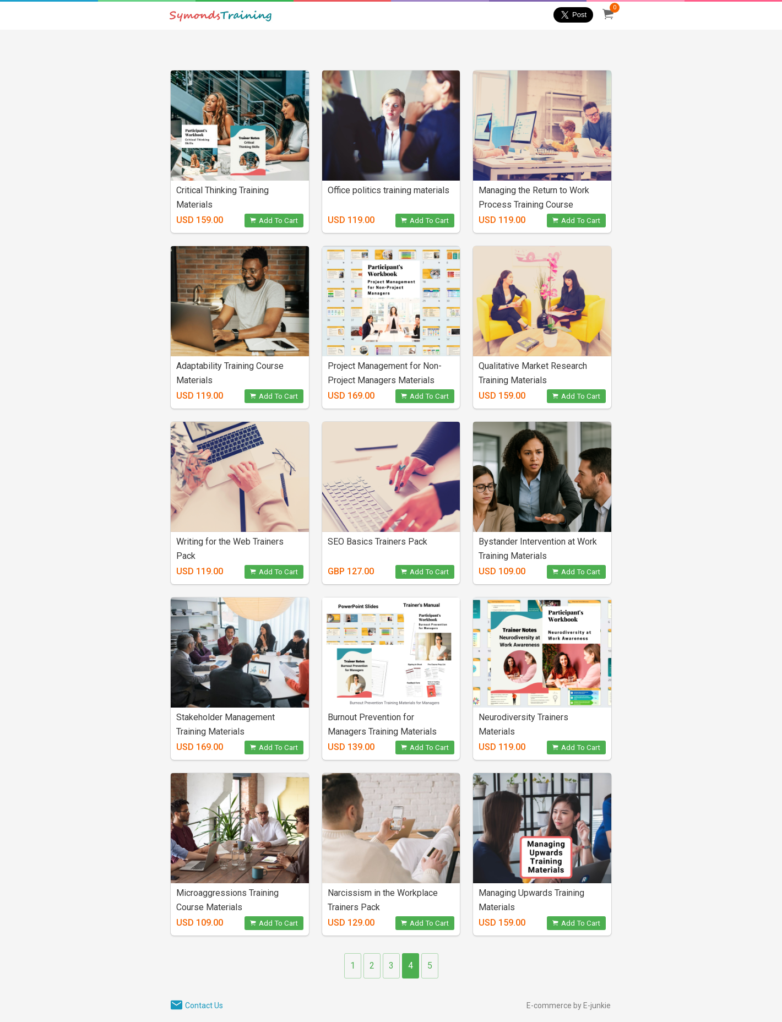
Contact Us (204, 1005)
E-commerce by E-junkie (568, 1005)
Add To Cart (274, 220)
